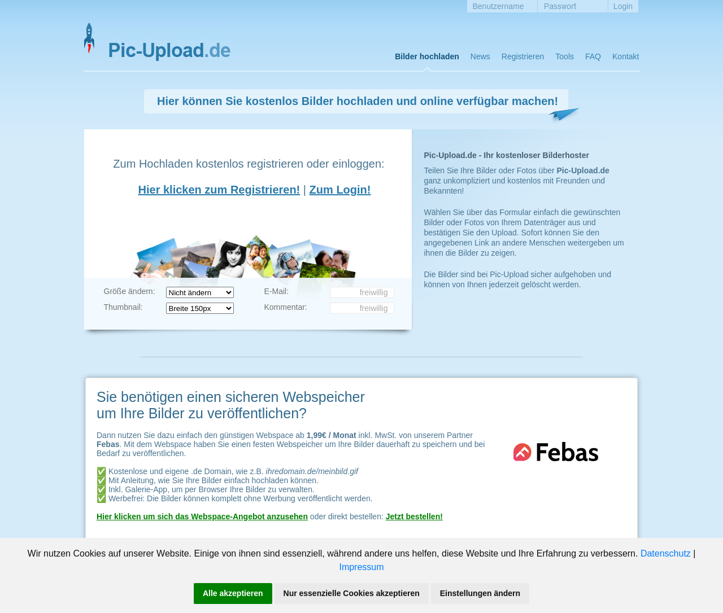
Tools (564, 56)
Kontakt (625, 56)
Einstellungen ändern (480, 593)
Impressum (361, 567)
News (480, 56)
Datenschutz (666, 553)
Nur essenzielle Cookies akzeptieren (352, 593)
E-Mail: (276, 291)
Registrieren (523, 56)
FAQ (593, 56)
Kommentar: (285, 307)
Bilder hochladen (427, 56)
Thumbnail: (123, 307)
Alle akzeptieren (233, 593)
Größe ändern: (129, 291)
